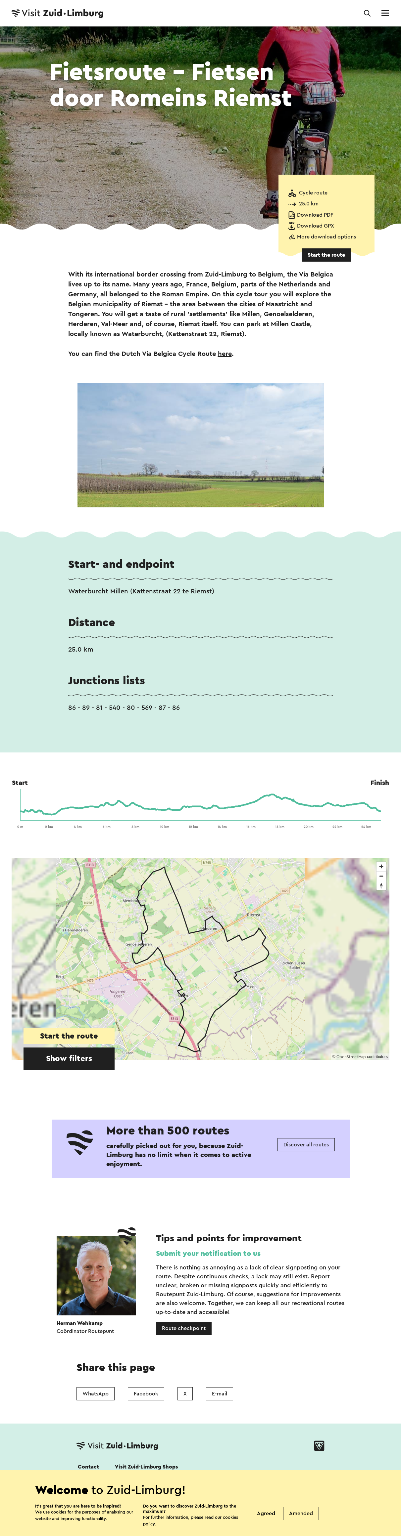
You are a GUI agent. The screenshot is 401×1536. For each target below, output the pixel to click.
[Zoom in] (381, 866)
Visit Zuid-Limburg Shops (146, 1467)
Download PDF (315, 215)
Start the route (326, 255)
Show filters (69, 1059)
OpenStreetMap (351, 1057)
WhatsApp (95, 1393)
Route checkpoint (184, 1328)
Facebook (146, 1393)
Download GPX (315, 226)
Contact (88, 1467)
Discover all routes (306, 1144)
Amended (301, 1513)
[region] (200, 959)
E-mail (219, 1393)
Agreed (266, 1513)
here (225, 354)
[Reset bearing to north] (381, 885)
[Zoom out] (381, 876)
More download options (326, 236)
